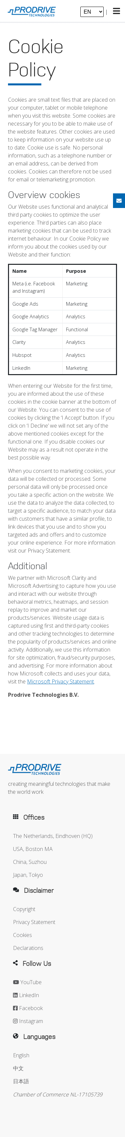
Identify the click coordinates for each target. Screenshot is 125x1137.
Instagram (28, 1021)
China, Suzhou (30, 862)
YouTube (27, 982)
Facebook (28, 1008)
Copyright (24, 909)
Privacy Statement (34, 922)
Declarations (28, 948)
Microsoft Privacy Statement (60, 681)
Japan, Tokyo (28, 875)
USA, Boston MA (33, 849)
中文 (18, 1068)
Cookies (22, 935)
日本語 (21, 1081)
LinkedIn (26, 995)
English (21, 1055)
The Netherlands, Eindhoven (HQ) (53, 836)
